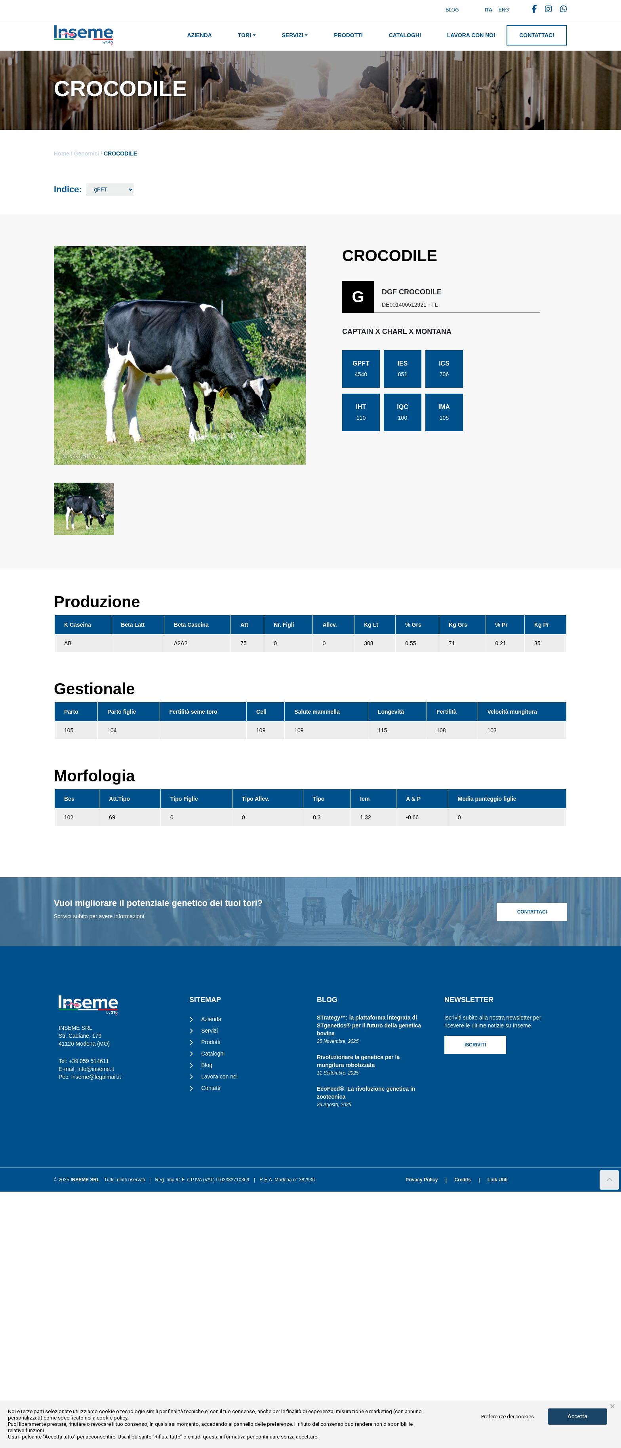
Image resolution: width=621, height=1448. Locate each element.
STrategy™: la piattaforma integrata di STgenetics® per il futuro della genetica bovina (369, 1282)
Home (61, 153)
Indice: (68, 189)
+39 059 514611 (89, 1317)
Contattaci (536, 35)
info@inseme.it (95, 1325)
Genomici (86, 153)
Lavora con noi (471, 35)
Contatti (210, 1344)
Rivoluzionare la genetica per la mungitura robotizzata (358, 1317)
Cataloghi (405, 35)
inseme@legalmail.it (96, 1333)
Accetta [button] (577, 1416)
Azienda (199, 35)
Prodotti (348, 35)
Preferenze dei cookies (507, 1417)
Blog (452, 10)
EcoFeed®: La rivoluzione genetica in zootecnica (366, 1349)
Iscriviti (475, 1301)
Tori (244, 35)
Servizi (292, 35)
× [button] (612, 1406)
